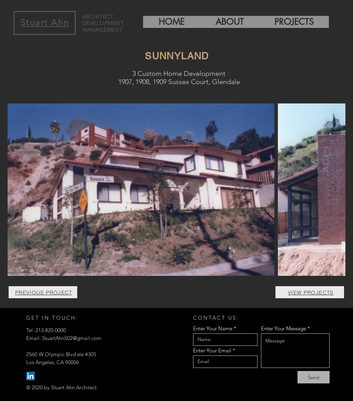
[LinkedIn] (30, 376)
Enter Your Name (212, 328)
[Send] (313, 377)
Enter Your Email (212, 350)
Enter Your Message (283, 328)
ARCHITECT (97, 16)
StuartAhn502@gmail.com (71, 338)
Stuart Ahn (44, 22)
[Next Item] (333, 190)
